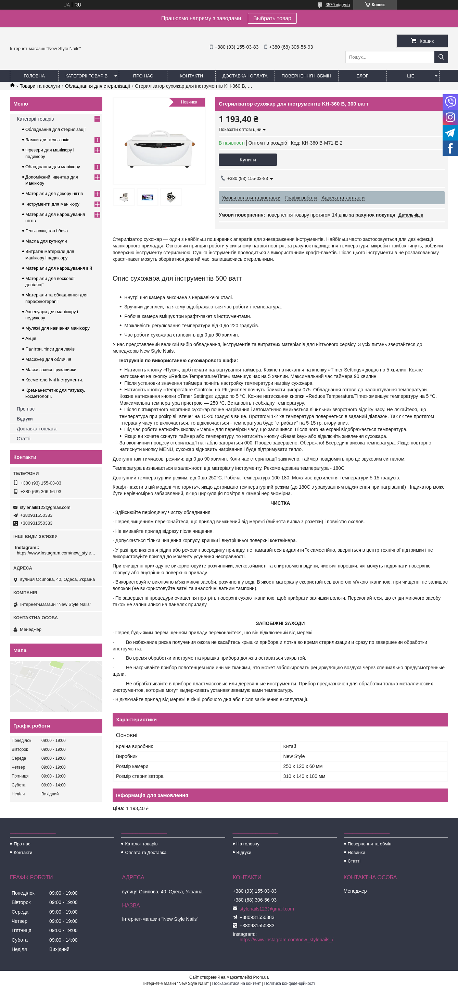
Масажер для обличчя (48, 359)
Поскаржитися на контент (236, 983)
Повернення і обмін (306, 75)
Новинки (356, 852)
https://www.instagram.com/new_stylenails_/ (57, 552)
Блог (362, 75)
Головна (34, 75)
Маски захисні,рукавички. (51, 369)
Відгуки (25, 418)
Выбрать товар (272, 18)
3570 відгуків (338, 4)
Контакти (191, 75)
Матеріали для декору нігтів (54, 193)
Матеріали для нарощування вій (58, 268)
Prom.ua (261, 977)
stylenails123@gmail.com (45, 507)
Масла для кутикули (46, 241)
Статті (23, 438)
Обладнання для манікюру (52, 166)
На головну (248, 843)
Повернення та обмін (369, 843)
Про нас (143, 75)
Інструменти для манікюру (52, 204)
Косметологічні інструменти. (54, 379)
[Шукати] (441, 57)
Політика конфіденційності (289, 983)
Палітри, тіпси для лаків (50, 349)
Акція (30, 338)
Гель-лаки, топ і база (46, 230)
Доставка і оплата (245, 75)
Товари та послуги (40, 86)
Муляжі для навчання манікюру (57, 328)
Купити (248, 159)
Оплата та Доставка (145, 852)
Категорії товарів (86, 75)
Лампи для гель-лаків (47, 139)
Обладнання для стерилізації (97, 86)
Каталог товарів (141, 843)
